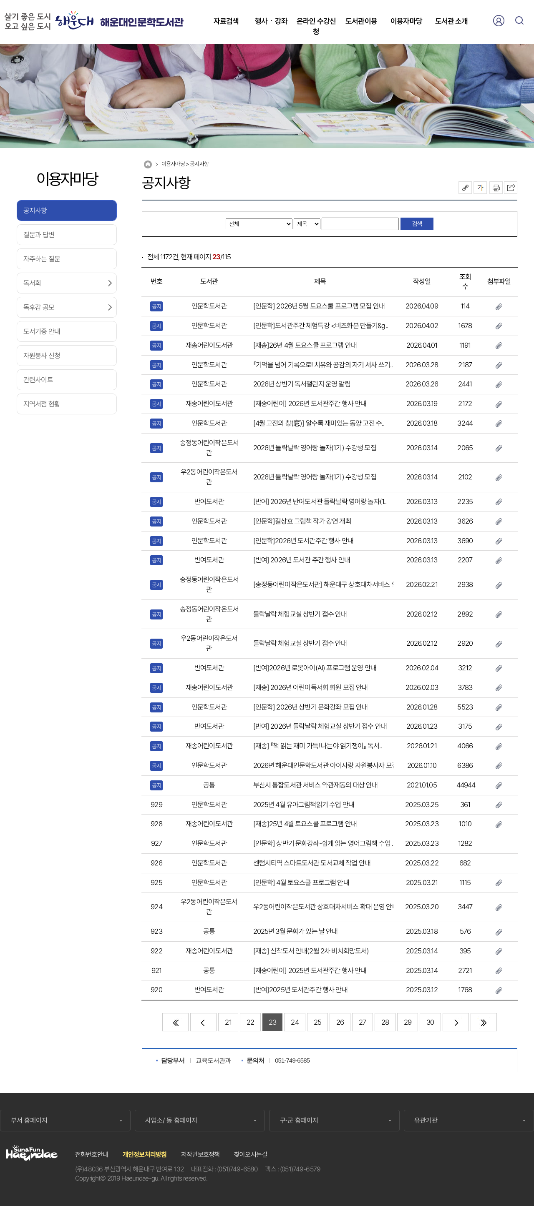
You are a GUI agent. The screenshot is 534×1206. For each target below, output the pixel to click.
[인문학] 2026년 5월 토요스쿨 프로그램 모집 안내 (319, 306)
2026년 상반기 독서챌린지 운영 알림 (301, 384)
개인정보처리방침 (144, 1154)
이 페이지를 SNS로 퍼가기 (510, 187)
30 (430, 1022)
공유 (465, 187)
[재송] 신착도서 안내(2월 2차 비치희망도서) (311, 951)
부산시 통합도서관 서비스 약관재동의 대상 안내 (315, 785)
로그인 (498, 20)
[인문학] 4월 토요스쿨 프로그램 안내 (301, 882)
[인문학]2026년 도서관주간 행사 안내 (303, 541)
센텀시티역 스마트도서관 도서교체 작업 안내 (311, 863)
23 (272, 1022)
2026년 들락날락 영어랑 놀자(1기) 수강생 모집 (314, 448)
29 (407, 1022)
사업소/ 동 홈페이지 (171, 1120)
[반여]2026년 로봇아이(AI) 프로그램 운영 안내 (314, 668)
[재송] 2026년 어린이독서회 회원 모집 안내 (310, 687)
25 (317, 1022)
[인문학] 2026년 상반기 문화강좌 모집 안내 (310, 707)
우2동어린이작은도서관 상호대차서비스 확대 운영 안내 (325, 907)
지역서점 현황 (41, 404)
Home (148, 164)
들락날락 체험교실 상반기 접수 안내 (300, 614)
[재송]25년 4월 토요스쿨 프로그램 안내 (305, 824)
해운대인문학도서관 (141, 23)
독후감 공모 (38, 307)
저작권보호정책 (200, 1154)
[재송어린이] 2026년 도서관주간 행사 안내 (310, 403)
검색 (519, 20)
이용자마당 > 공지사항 (185, 163)
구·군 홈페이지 (299, 1120)
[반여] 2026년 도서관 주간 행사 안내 (301, 560)
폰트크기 (480, 187)
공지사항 (35, 210)
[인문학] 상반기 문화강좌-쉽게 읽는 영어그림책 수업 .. (324, 843)
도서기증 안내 (41, 331)
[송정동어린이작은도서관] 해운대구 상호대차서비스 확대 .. (330, 584)
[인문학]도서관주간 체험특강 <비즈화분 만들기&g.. (320, 325)
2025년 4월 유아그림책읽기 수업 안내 (303, 804)
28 (385, 1022)
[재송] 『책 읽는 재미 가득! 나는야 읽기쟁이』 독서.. (317, 746)
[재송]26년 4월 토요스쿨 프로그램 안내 (305, 345)
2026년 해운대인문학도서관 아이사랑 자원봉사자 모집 (325, 765)
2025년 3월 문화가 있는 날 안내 (295, 931)
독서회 (32, 283)
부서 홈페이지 (29, 1120)
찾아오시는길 (250, 1154)
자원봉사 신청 (41, 355)
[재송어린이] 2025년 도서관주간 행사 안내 (310, 970)
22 (250, 1022)
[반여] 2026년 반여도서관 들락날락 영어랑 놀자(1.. (320, 501)
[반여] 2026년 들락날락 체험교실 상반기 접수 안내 (320, 726)
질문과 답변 (38, 235)
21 (228, 1022)
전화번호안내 (91, 1154)
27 (362, 1022)
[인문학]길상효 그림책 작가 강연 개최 (302, 521)
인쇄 (496, 187)
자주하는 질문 (41, 259)
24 (294, 1022)
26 (340, 1022)
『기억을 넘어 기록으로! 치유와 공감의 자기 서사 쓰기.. (323, 365)
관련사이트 (38, 380)
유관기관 (426, 1120)
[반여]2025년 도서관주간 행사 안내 (300, 989)
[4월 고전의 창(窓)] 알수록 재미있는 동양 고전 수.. (319, 423)
